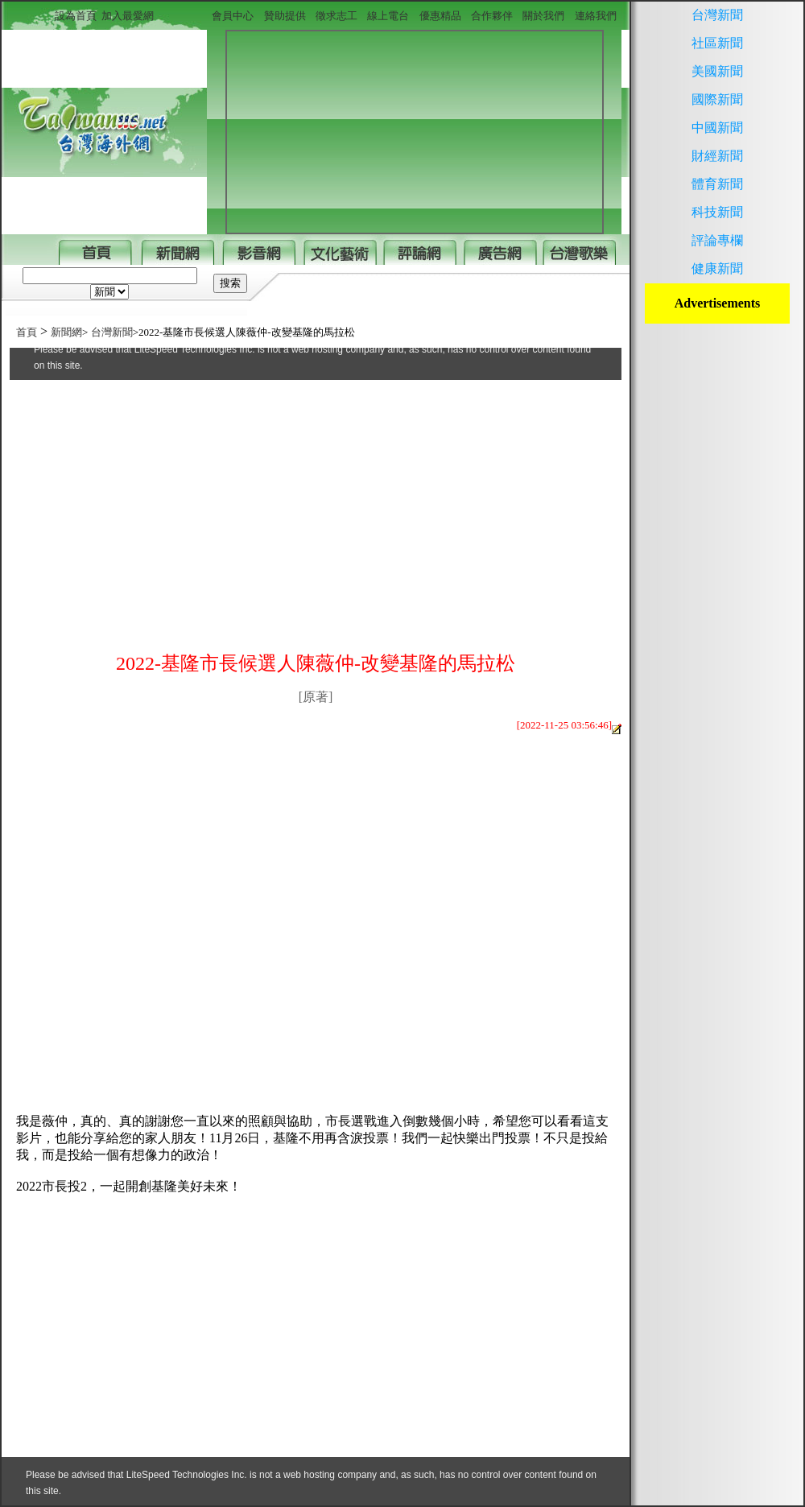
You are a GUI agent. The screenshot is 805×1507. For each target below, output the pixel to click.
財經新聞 (717, 156)
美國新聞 (717, 71)
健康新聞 (717, 268)
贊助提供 (285, 16)
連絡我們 (596, 16)
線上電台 (388, 16)
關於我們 (543, 16)
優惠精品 (440, 16)
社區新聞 (717, 43)
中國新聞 (717, 127)
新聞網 (66, 332)
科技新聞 (717, 212)
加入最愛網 (127, 16)
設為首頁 (78, 16)
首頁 (26, 332)
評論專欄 (717, 240)
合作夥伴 (492, 16)
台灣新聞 (112, 332)
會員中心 (233, 16)
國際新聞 (717, 99)
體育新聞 (717, 184)
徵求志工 (336, 16)
